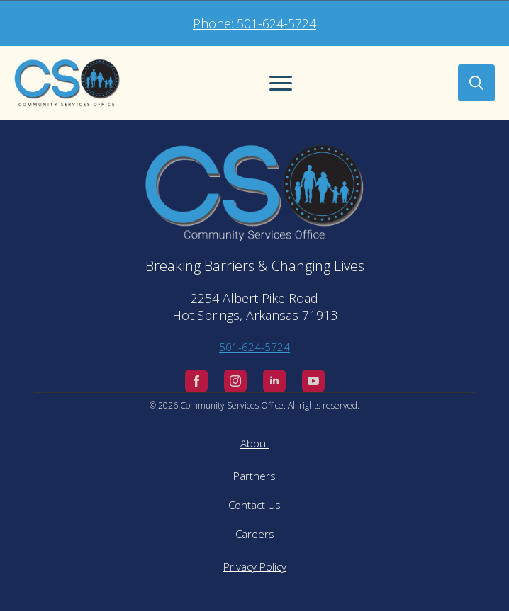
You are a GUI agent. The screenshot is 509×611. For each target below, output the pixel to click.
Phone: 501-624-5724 (254, 23)
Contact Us (254, 505)
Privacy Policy (254, 566)
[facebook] (196, 381)
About (254, 443)
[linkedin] (274, 381)
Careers (254, 534)
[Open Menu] (280, 83)
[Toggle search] (476, 82)
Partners (254, 476)
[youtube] (313, 381)
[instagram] (235, 381)
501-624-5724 (254, 347)
